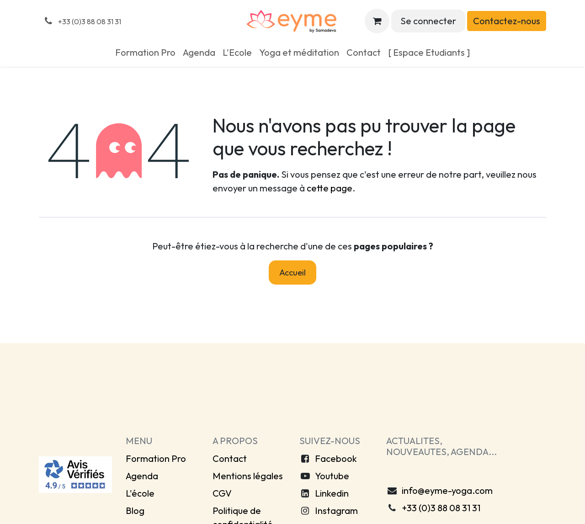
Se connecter (428, 20)
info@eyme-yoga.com (447, 490)
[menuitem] (145, 52)
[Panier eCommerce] (377, 21)
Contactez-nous (506, 20)
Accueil (292, 272)
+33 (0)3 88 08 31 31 (441, 507)
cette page (329, 188)
